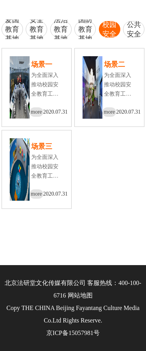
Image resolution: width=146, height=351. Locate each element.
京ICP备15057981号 (73, 333)
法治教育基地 (61, 29)
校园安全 (109, 29)
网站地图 (80, 295)
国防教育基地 (85, 29)
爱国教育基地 (12, 29)
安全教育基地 (37, 29)
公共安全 (134, 29)
